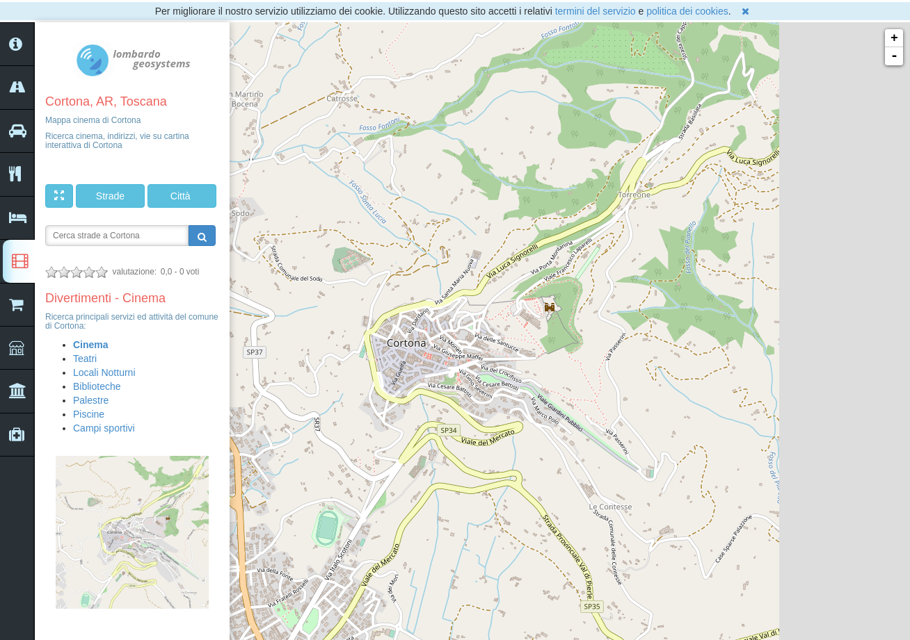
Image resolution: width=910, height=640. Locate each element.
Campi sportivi (104, 428)
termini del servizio (595, 11)
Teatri (85, 358)
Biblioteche (97, 386)
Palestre (91, 400)
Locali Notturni (104, 372)
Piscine (88, 414)
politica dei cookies (687, 11)
